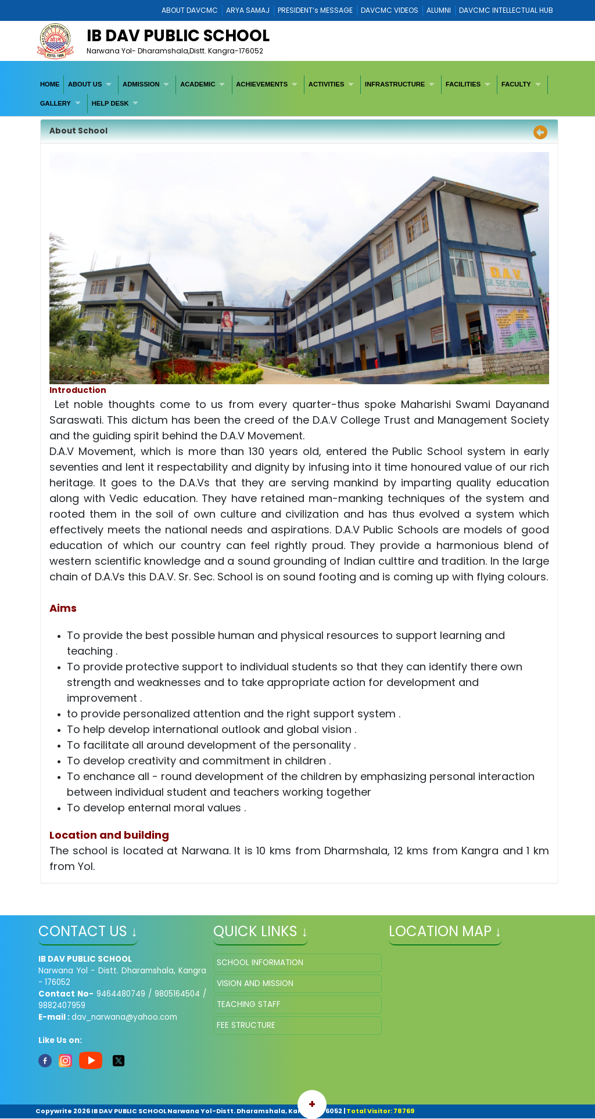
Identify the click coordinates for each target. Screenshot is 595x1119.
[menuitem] (50, 84)
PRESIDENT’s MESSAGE (315, 10)
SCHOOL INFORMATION (260, 962)
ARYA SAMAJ (248, 10)
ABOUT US (85, 84)
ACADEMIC (197, 84)
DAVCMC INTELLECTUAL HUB (506, 10)
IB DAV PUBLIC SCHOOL (178, 35)
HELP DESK (110, 103)
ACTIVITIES (327, 84)
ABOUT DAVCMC (190, 10)
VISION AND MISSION (255, 983)
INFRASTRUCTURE (395, 84)
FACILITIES (463, 84)
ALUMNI (438, 10)
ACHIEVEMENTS (262, 84)
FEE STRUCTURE (246, 1025)
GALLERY (55, 103)
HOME (50, 84)
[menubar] (297, 94)
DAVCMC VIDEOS (389, 10)
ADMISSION (141, 84)
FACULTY (516, 84)
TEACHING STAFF (249, 1004)
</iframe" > (473, 1012)
